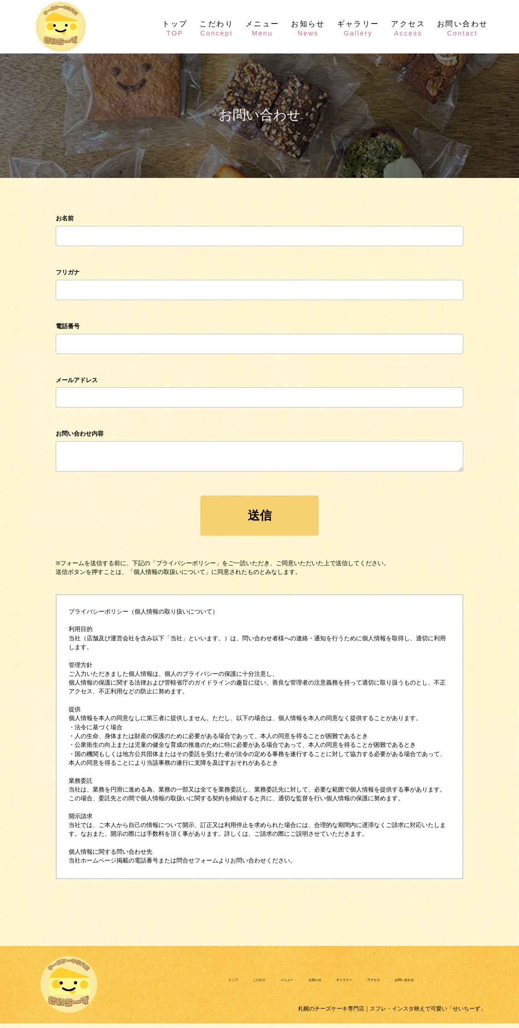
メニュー (262, 27)
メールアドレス (77, 380)
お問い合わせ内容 (80, 434)
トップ (174, 27)
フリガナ (68, 272)
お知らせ (308, 27)
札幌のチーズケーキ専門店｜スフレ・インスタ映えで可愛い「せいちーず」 (339, 1013)
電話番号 (68, 326)
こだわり (216, 27)
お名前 (65, 218)
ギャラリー (358, 27)
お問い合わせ (462, 27)
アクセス (408, 27)
